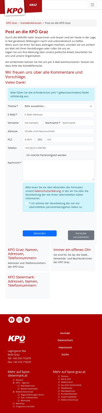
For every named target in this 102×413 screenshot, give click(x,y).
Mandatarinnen (28, 385)
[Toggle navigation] (92, 5)
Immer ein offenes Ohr (72, 249)
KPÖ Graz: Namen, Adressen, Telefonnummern (23, 253)
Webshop (20, 403)
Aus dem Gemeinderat (71, 385)
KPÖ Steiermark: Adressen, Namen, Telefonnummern (23, 281)
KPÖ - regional (22, 382)
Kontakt (65, 333)
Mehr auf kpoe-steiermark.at (19, 373)
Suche (65, 354)
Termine (19, 380)
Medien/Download (24, 391)
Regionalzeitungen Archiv (32, 394)
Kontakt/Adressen (69, 393)
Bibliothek (25, 400)
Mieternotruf (67, 382)
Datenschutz (65, 340)
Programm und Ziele (25, 406)
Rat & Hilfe (66, 379)
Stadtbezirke (66, 388)
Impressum (65, 347)
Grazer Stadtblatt (68, 396)
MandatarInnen (68, 391)
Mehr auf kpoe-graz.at (69, 372)
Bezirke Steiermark (29, 388)
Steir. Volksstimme (29, 397)
